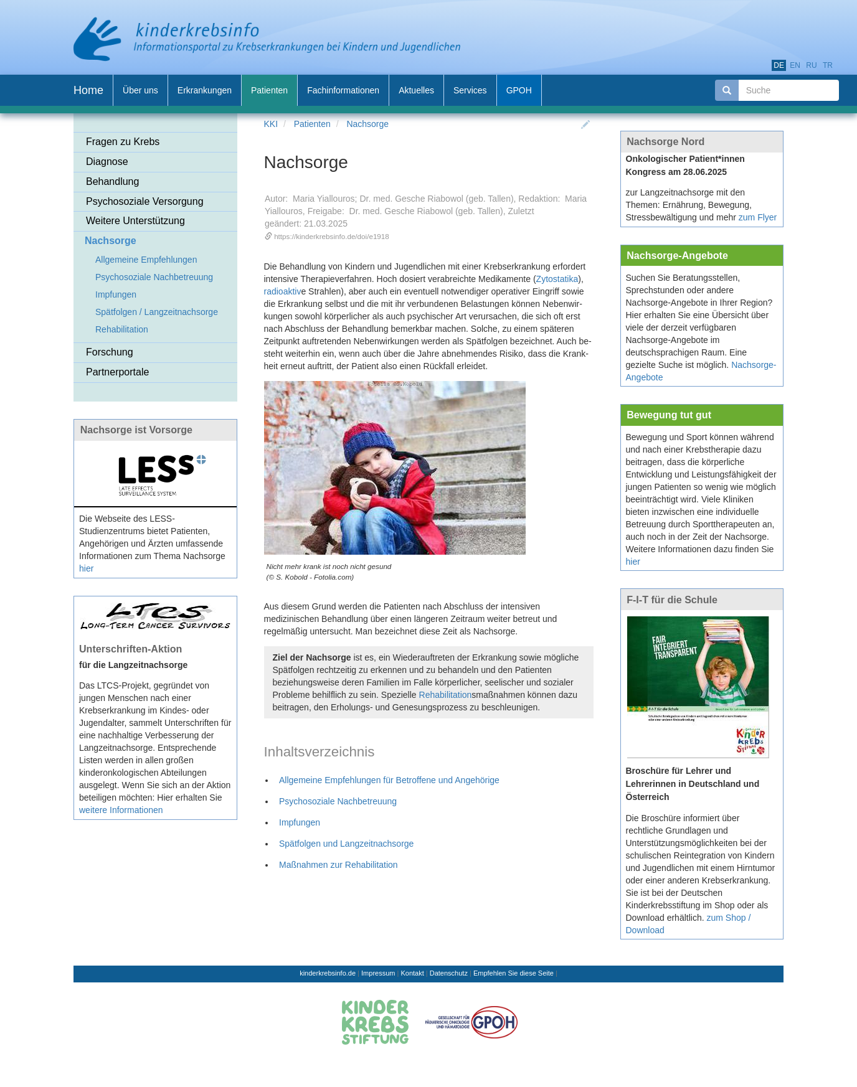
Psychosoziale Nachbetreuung (338, 801)
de (779, 65)
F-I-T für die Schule (672, 599)
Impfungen (299, 822)
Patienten (312, 124)
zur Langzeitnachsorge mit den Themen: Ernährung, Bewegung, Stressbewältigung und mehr (689, 204)
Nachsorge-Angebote (677, 255)
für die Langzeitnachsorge (133, 665)
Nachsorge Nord (665, 141)
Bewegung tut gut (669, 414)
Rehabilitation (445, 695)
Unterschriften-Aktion (130, 648)
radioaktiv (282, 291)
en (795, 65)
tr (828, 65)
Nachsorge (367, 124)
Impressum (378, 973)
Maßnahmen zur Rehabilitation (338, 865)
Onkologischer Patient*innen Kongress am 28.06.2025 (685, 165)
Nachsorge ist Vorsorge (136, 429)
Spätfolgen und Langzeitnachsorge (346, 844)
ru (811, 65)
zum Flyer (758, 217)
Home (88, 90)
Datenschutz (449, 973)
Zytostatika (557, 279)
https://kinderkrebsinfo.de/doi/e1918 (331, 236)
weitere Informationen (121, 810)
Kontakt (412, 973)
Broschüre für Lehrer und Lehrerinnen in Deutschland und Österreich (693, 784)
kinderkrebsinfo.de (328, 973)
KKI (271, 124)
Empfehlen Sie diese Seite (513, 973)
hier (86, 568)
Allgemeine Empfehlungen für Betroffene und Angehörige (389, 780)
